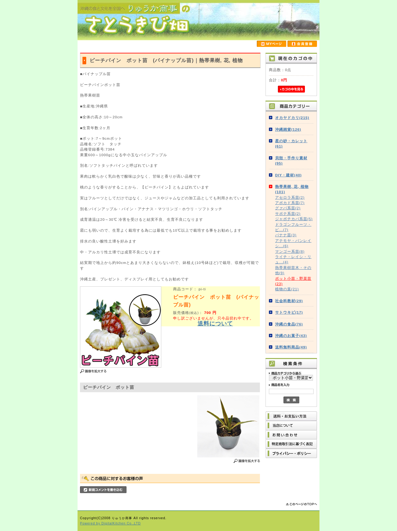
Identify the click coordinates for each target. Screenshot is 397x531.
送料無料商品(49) (291, 347)
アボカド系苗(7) (290, 203)
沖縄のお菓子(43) (291, 336)
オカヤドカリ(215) (292, 118)
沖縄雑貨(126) (288, 129)
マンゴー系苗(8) (290, 251)
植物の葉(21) (287, 289)
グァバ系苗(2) (288, 208)
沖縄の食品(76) (289, 324)
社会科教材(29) (289, 301)
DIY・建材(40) (288, 175)
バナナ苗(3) (286, 235)
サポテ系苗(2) (288, 213)
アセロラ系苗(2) (290, 197)
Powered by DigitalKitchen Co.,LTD (110, 523)
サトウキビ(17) (289, 312)
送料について (215, 323)
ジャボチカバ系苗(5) (294, 219)
